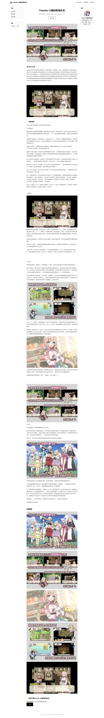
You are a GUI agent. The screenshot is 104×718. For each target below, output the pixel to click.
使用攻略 (86, 2)
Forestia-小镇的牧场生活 (18, 2)
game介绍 (79, 2)
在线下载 (92, 2)
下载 (30, 704)
